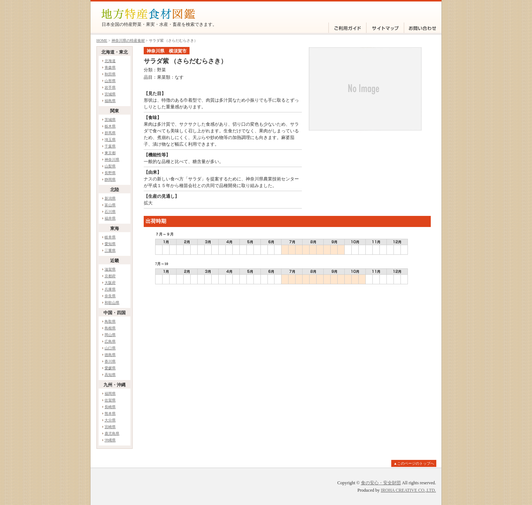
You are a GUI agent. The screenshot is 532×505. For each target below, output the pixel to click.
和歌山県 (112, 303)
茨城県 (110, 120)
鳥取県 (110, 321)
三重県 (110, 250)
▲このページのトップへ (413, 463)
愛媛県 (110, 368)
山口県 (110, 348)
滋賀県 (110, 269)
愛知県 (110, 244)
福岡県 (110, 394)
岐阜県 (110, 237)
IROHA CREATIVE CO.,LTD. (408, 490)
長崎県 (110, 407)
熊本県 (110, 413)
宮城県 (110, 94)
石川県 (110, 212)
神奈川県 (112, 159)
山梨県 (110, 166)
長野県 (110, 173)
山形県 (110, 81)
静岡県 (110, 179)
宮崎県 (110, 427)
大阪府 (110, 283)
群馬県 (110, 133)
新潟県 (110, 198)
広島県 (110, 341)
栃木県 (110, 126)
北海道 (110, 61)
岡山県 (110, 335)
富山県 (110, 205)
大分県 (110, 420)
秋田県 (110, 74)
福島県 (110, 101)
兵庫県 (110, 289)
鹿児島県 (112, 433)
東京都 (110, 153)
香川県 (110, 361)
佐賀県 (110, 400)
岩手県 (110, 87)
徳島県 (110, 355)
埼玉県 (110, 140)
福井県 (110, 218)
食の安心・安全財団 (381, 482)
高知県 (110, 375)
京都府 (110, 276)
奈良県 (110, 296)
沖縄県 (110, 440)
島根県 (110, 328)
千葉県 (110, 146)
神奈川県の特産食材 (128, 40)
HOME (101, 40)
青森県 (110, 67)
